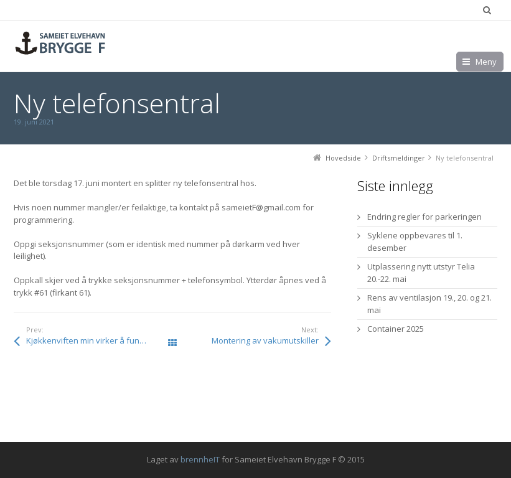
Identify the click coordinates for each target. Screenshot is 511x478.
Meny (486, 61)
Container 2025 (395, 328)
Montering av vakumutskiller (265, 340)
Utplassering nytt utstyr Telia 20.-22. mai (421, 272)
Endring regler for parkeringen (424, 216)
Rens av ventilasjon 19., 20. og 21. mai (429, 304)
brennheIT (200, 459)
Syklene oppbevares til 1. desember (414, 241)
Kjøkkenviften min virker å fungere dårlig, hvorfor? (99, 340)
